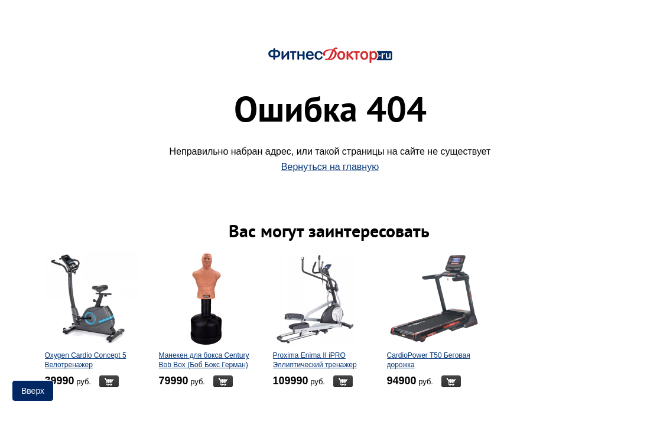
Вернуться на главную (330, 167)
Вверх (32, 390)
